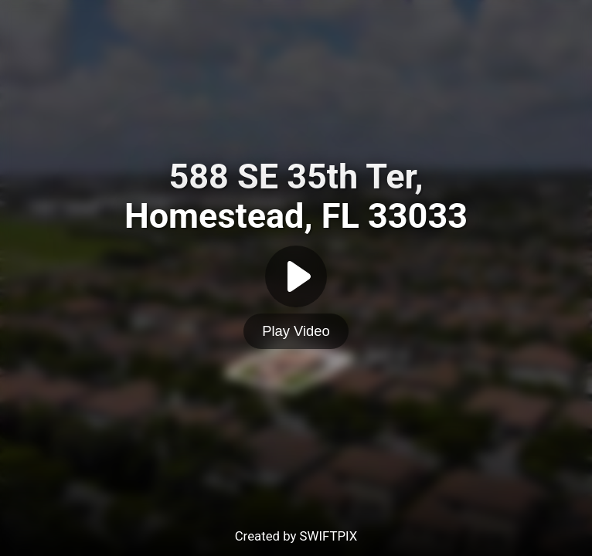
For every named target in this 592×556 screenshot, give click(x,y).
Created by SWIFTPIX (296, 536)
